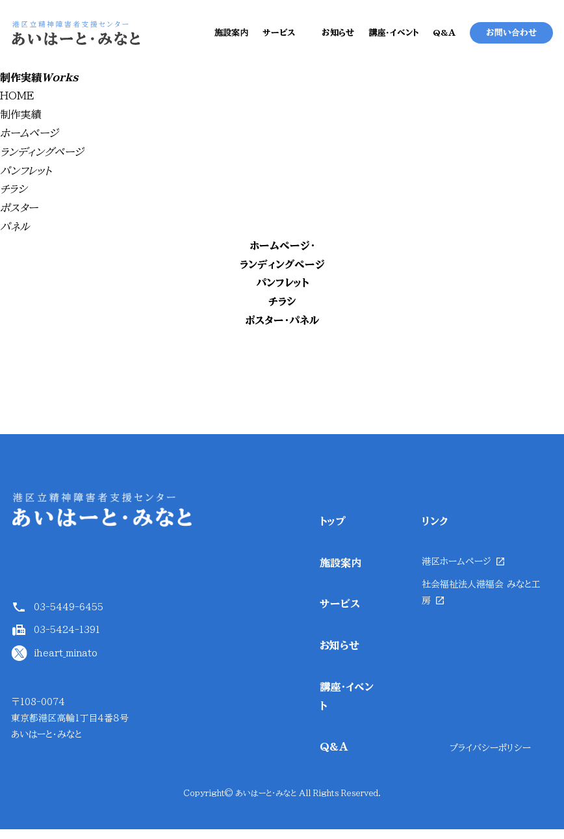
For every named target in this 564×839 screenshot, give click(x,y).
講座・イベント (393, 38)
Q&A (444, 38)
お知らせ (338, 38)
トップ (333, 530)
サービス (279, 38)
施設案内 (231, 38)
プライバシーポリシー (490, 757)
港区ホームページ (456, 570)
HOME (17, 105)
